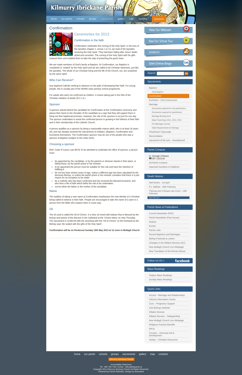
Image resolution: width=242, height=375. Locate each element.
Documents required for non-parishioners (169, 108)
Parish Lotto (155, 230)
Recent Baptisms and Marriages (164, 234)
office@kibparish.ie (133, 367)
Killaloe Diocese (157, 312)
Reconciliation (156, 136)
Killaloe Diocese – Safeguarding (164, 316)
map (131, 18)
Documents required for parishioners (167, 112)
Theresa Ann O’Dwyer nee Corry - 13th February (168, 192)
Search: (151, 73)
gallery (121, 18)
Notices (152, 222)
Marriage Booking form (161, 116)
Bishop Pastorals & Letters (162, 238)
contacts (142, 18)
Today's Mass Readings (160, 275)
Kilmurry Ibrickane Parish (121, 359)
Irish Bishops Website (159, 308)
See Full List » (154, 198)
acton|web (139, 371)
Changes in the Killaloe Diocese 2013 (167, 243)
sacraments (107, 18)
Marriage (153, 104)
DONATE (159, 19)
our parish (67, 18)
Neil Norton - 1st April (159, 182)
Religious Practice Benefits (162, 324)
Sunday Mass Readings (160, 279)
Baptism (153, 88)
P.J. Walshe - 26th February (162, 187)
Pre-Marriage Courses (161, 124)
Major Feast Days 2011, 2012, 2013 (167, 120)
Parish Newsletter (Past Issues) (164, 217)
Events (152, 226)
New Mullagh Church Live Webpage (166, 247)
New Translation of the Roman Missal (167, 251)
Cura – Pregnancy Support (162, 303)
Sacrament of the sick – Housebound (167, 140)
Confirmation (155, 96)
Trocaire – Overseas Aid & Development (161, 334)
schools (80, 18)
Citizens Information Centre (162, 299)
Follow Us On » (155, 260)
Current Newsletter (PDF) (161, 213)
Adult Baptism (157, 92)
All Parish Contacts (158, 162)
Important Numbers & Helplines (164, 167)
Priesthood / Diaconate (160, 132)
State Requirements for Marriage (165, 128)
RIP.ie (152, 329)
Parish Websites (116, 371)
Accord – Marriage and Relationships (167, 295)
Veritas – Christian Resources (163, 339)
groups (92, 18)
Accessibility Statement (121, 364)
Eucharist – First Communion (163, 100)
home (54, 18)
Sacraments (154, 81)
